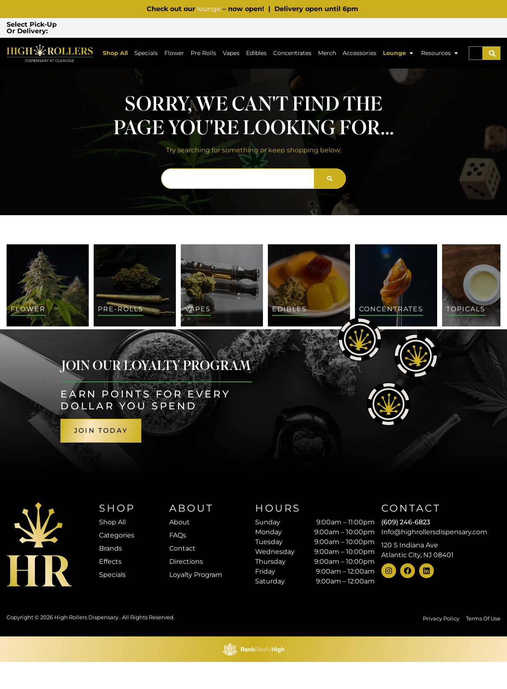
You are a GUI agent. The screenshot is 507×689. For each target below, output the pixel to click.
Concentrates (292, 54)
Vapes (231, 54)
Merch (327, 54)
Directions (186, 563)
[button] (123, 28)
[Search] (492, 54)
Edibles (256, 54)
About (179, 523)
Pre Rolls (203, 54)
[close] (323, 19)
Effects (110, 563)
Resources (440, 54)
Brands (110, 549)
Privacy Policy (441, 646)
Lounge (398, 54)
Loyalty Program (195, 576)
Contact (182, 549)
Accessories (359, 54)
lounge (209, 9)
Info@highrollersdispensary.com (434, 533)
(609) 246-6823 (405, 523)
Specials (146, 54)
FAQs (177, 536)
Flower (174, 54)
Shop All (115, 54)
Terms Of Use (483, 646)
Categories (116, 536)
